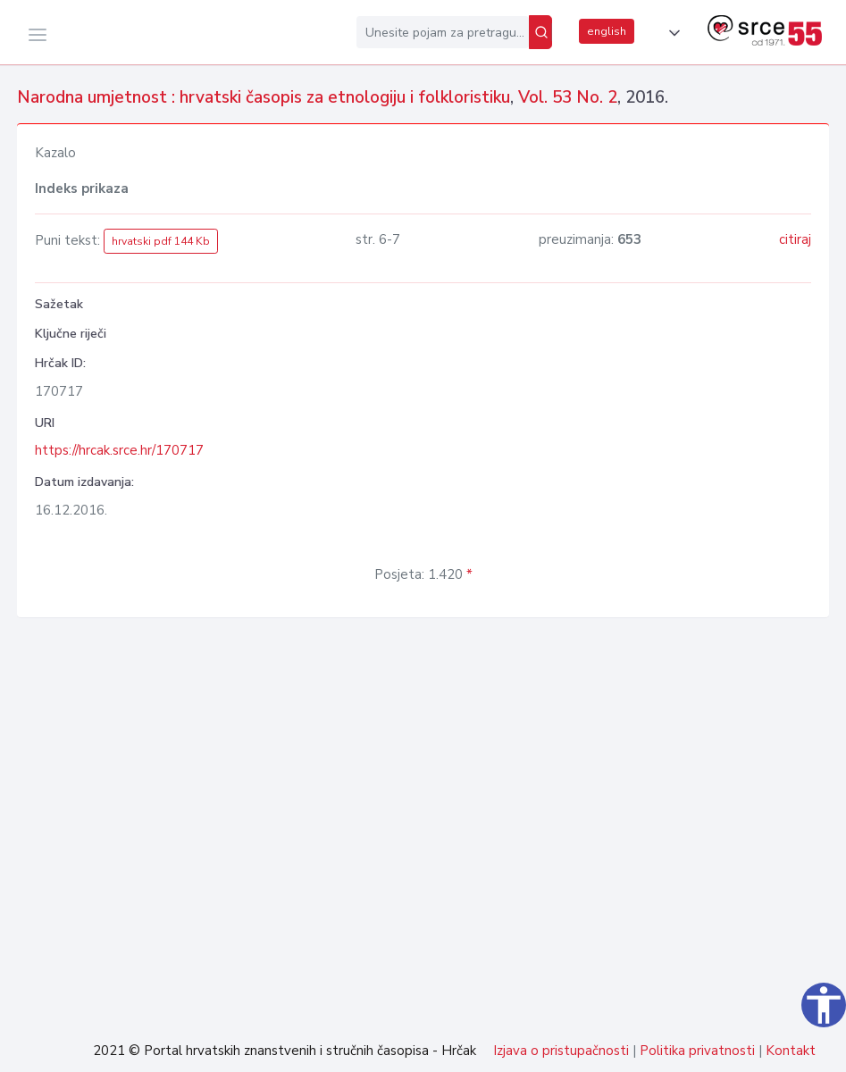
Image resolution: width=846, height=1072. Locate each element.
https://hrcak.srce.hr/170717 (119, 450)
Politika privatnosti (697, 1050)
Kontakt (791, 1050)
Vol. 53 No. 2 (567, 97)
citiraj (795, 239)
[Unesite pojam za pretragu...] (443, 32)
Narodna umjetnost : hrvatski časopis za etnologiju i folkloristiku (263, 97)
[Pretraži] (540, 32)
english (606, 31)
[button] (671, 33)
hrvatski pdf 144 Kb (161, 241)
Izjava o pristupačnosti (561, 1050)
